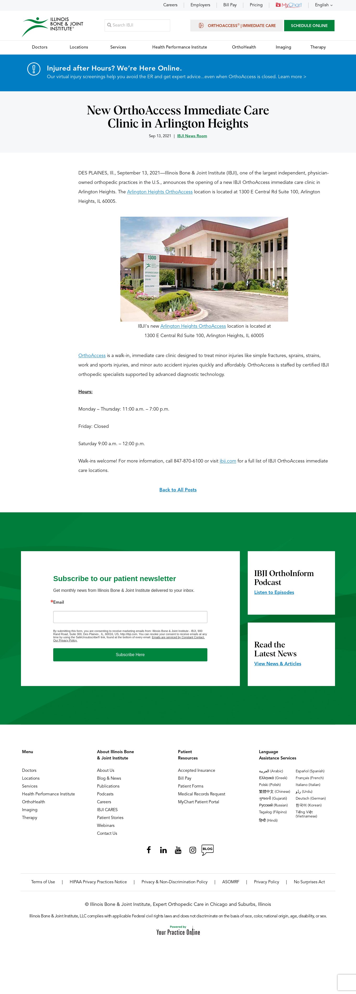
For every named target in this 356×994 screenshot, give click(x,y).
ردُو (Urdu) (304, 795)
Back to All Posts (178, 493)
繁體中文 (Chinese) (274, 795)
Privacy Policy (266, 886)
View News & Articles (277, 667)
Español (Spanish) (310, 775)
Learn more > (292, 80)
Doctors (29, 774)
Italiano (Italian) (308, 788)
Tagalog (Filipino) (273, 815)
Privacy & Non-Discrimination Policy (175, 886)
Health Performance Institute (48, 798)
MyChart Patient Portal (198, 806)
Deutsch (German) (311, 802)
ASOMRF (230, 886)
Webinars (106, 829)
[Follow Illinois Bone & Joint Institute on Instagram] (192, 853)
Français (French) (310, 781)
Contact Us (107, 837)
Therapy (29, 821)
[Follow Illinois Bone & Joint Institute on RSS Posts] (207, 853)
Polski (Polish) (270, 788)
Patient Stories (110, 821)
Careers (170, 5)
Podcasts (105, 798)
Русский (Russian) (273, 809)
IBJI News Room (192, 140)
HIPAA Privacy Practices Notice (98, 886)
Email (58, 606)
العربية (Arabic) (271, 775)
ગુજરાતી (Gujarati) (273, 802)
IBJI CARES (107, 813)
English (322, 5)
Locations (31, 782)
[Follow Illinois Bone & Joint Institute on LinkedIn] (163, 853)
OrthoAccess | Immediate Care (236, 26)
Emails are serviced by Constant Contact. (178, 640)
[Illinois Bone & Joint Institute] (54, 29)
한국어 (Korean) (309, 809)
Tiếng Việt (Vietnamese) (306, 818)
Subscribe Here (130, 658)
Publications (108, 790)
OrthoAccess (92, 359)
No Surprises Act (309, 886)
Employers (200, 5)
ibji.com (228, 464)
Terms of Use (43, 886)
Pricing (256, 5)
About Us (105, 774)
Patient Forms (190, 790)
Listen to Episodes (274, 596)
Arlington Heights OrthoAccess (160, 195)
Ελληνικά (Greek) (273, 781)
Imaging (29, 813)
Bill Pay (230, 5)
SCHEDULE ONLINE (309, 27)
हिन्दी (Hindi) (268, 824)
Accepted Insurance (196, 774)
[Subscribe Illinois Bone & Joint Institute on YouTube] (178, 853)
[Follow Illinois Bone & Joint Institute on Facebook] (148, 853)
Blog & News (109, 782)
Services (29, 790)
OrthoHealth (33, 806)
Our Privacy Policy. (65, 643)
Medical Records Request (201, 798)
